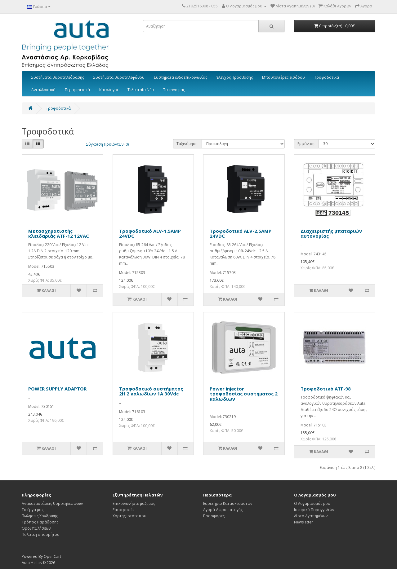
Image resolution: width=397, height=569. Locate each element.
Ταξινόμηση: (187, 143)
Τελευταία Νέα (140, 89)
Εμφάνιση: (306, 143)
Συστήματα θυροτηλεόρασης (57, 77)
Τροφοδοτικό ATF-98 (326, 389)
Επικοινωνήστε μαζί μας (134, 503)
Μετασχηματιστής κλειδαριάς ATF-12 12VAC (58, 233)
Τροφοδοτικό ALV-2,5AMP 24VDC (240, 233)
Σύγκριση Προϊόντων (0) (107, 144)
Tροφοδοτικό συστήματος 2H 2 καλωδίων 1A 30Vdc (151, 391)
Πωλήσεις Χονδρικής (40, 515)
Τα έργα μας (174, 89)
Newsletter (303, 522)
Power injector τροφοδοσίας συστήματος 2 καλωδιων (244, 394)
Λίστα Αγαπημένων (311, 515)
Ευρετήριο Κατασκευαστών (227, 503)
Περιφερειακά (77, 89)
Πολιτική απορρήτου (41, 534)
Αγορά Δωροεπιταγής (223, 509)
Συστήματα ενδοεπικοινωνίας (180, 77)
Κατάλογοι (108, 89)
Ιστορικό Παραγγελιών (314, 509)
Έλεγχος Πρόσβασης (234, 77)
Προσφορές (214, 515)
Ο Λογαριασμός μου (312, 503)
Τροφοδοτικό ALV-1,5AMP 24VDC (150, 233)
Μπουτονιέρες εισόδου (283, 77)
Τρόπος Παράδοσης (40, 522)
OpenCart (52, 556)
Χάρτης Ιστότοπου (129, 515)
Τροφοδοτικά (326, 77)
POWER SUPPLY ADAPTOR (57, 389)
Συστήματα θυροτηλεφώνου (119, 77)
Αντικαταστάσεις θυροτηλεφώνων (52, 503)
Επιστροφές (123, 509)
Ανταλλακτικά (43, 89)
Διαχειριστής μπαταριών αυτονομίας (331, 233)
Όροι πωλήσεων (36, 528)
